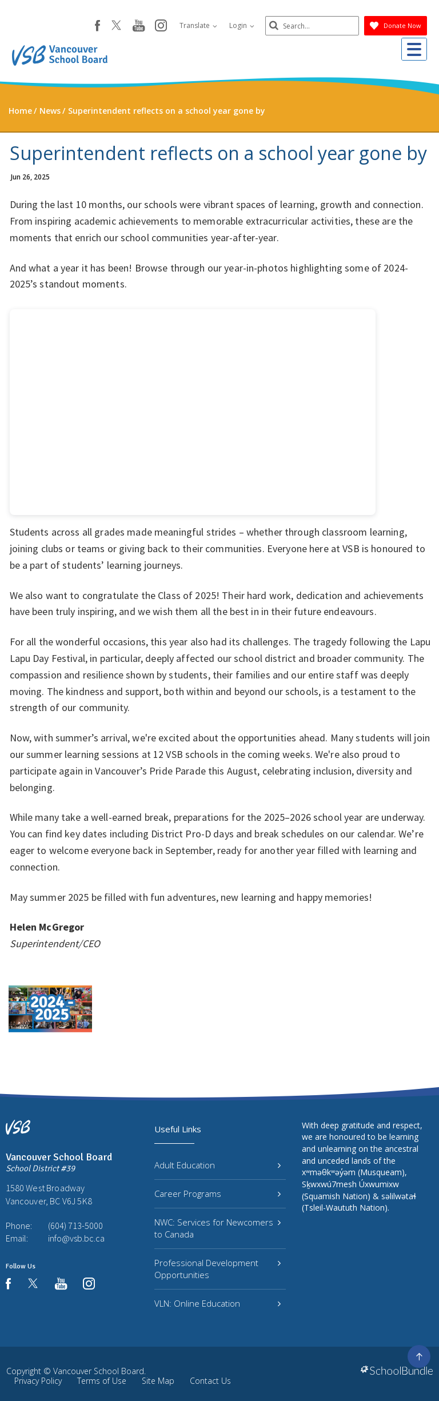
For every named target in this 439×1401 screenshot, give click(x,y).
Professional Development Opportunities (217, 1268)
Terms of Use (101, 1380)
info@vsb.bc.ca (76, 1238)
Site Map (158, 1380)
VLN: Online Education (217, 1303)
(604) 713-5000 (75, 1225)
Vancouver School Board (98, 1371)
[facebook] (88, 26)
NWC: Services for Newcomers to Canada (217, 1228)
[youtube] (129, 26)
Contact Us (210, 1380)
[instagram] (152, 26)
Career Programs (217, 1193)
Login (232, 25)
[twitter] (107, 26)
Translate (189, 25)
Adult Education (217, 1165)
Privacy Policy (38, 1380)
